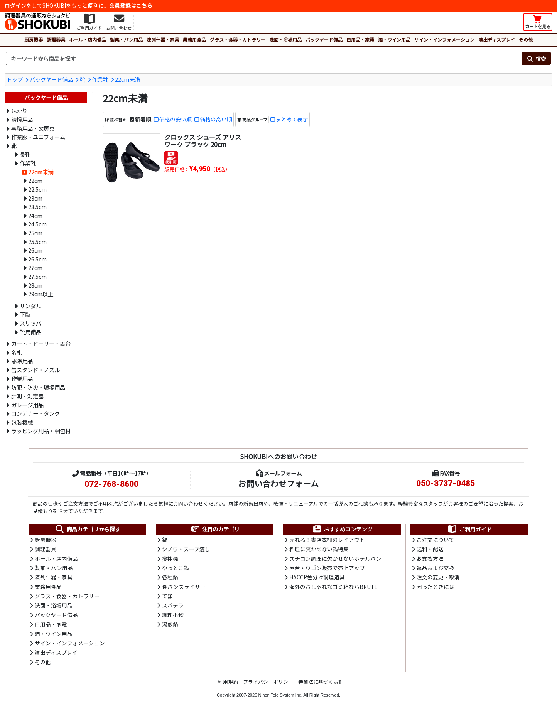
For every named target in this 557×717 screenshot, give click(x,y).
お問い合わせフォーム (278, 483)
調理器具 (56, 39)
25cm (35, 233)
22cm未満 (127, 79)
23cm (35, 198)
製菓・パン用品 (126, 39)
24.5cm (37, 224)
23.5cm (37, 206)
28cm (35, 285)
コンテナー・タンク (35, 413)
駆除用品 (22, 361)
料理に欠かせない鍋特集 (319, 549)
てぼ (167, 596)
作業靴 (100, 79)
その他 (526, 39)
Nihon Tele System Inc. (280, 695)
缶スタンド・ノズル (35, 370)
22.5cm (37, 189)
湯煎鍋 (170, 624)
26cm (35, 250)
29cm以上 (40, 294)
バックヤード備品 (324, 39)
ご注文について (435, 539)
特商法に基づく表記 (320, 681)
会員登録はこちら (130, 5)
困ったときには (435, 586)
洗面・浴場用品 (285, 39)
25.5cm (37, 242)
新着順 (143, 119)
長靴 (25, 154)
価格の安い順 (175, 119)
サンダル (30, 306)
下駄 (25, 314)
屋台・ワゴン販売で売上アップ (327, 568)
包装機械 (22, 422)
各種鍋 (170, 577)
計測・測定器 (27, 396)
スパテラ (173, 605)
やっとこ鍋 (175, 568)
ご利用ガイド (469, 529)
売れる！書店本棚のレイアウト (327, 539)
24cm (35, 215)
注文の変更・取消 (438, 577)
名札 (16, 352)
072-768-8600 (111, 484)
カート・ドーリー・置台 (41, 343)
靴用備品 (30, 332)
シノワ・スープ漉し (186, 549)
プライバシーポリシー (268, 681)
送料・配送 (430, 549)
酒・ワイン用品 (394, 39)
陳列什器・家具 (163, 39)
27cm (35, 267)
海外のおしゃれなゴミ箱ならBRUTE (333, 586)
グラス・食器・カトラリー (237, 39)
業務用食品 (194, 39)
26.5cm (37, 259)
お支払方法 (430, 558)
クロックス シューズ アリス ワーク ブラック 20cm (202, 140)
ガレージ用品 (27, 405)
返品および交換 (435, 568)
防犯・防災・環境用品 (38, 387)
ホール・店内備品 (87, 39)
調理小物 (173, 615)
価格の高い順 (216, 119)
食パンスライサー (184, 586)
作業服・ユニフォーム (38, 137)
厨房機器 (33, 39)
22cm (35, 180)
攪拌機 (170, 558)
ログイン (15, 5)
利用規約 (228, 681)
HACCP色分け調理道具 (317, 577)
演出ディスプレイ (496, 39)
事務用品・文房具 (32, 128)
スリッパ (30, 323)
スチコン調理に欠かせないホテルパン (335, 558)
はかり (19, 110)
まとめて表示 (292, 119)
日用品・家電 (360, 39)
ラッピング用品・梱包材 (41, 431)
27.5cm (37, 276)
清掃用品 (22, 119)
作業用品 (22, 379)
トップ (15, 79)
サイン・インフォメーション (444, 39)
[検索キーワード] (264, 59)
